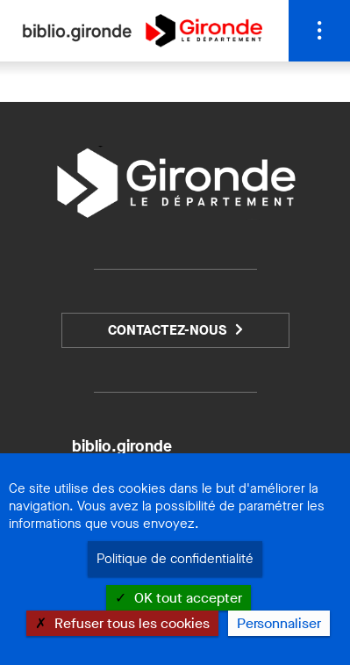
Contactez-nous (167, 330)
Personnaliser (279, 623)
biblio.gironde (122, 446)
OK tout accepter (178, 598)
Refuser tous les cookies (122, 623)
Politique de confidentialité (175, 558)
